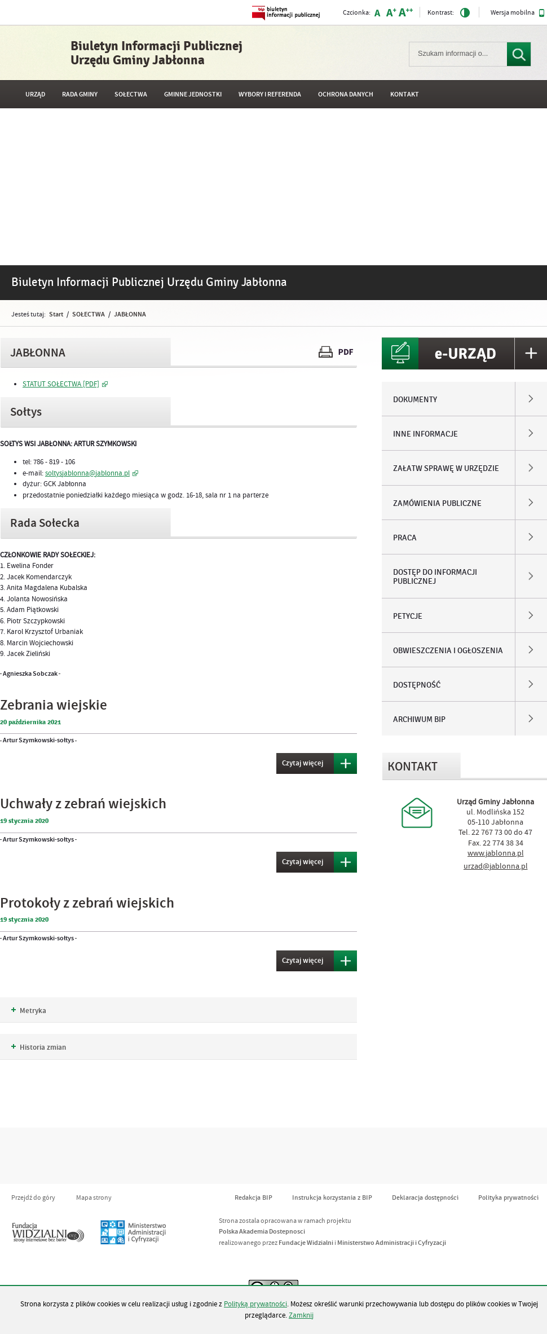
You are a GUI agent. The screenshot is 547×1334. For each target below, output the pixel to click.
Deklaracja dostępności (425, 1198)
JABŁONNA (130, 314)
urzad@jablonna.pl (496, 866)
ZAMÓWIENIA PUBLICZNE (437, 503)
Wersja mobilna (518, 12)
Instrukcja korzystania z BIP (332, 1198)
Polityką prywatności (255, 1304)
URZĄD (35, 94)
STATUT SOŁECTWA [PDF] (61, 384)
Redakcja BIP (253, 1198)
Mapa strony (94, 1198)
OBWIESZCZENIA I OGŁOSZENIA (448, 650)
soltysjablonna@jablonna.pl (87, 473)
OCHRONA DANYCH (345, 94)
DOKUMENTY (415, 399)
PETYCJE (407, 616)
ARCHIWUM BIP (419, 719)
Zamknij (301, 1315)
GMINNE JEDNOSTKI (193, 94)
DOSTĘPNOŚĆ (416, 685)
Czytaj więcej (299, 760)
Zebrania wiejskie (53, 705)
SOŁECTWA (130, 94)
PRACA (405, 538)
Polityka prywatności (508, 1198)
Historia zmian (38, 1047)
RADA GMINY (80, 94)
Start (56, 314)
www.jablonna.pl (495, 853)
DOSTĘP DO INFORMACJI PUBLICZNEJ (435, 577)
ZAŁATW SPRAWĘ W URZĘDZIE (446, 468)
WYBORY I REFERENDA (270, 94)
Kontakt (404, 94)
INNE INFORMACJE (425, 434)
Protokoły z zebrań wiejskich (87, 903)
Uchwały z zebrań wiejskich (83, 804)
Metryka (28, 1011)
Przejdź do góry (33, 1198)
